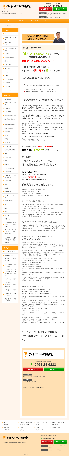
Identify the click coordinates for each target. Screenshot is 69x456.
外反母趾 (7, 164)
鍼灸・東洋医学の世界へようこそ (10, 299)
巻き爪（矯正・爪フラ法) (10, 103)
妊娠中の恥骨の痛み (10, 124)
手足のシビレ (8, 219)
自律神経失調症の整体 (10, 115)
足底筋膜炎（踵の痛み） (10, 119)
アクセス (47, 20)
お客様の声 (7, 82)
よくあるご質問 (9, 79)
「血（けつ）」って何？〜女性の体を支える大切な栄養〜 (10, 284)
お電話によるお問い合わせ (10, 38)
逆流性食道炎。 (9, 191)
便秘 (6, 160)
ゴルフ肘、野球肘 (9, 168)
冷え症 (6, 135)
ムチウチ (7, 215)
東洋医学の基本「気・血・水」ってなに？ (10, 294)
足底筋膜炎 (7, 108)
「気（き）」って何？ (10, 290)
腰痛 (6, 211)
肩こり (6, 204)
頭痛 (6, 208)
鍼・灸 (6, 61)
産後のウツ (7, 184)
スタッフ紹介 (34, 20)
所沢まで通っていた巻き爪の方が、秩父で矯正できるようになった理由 (10, 272)
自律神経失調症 (9, 200)
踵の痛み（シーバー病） (10, 196)
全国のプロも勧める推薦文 (10, 49)
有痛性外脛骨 (8, 157)
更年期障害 (7, 131)
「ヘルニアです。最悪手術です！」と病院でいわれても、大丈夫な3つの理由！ (10, 240)
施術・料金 (22, 20)
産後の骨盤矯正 (9, 128)
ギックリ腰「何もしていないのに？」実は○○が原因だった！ (10, 231)
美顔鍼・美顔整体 (9, 57)
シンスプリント (9, 142)
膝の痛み (7, 188)
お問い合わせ (8, 86)
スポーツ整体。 (9, 111)
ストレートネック (9, 146)
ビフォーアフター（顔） (9, 43)
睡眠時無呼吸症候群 (10, 150)
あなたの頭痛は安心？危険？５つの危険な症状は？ (10, 224)
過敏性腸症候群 (9, 99)
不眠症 (6, 139)
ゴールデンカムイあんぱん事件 (10, 259)
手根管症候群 (8, 180)
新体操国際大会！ (9, 255)
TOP (9, 20)
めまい (6, 153)
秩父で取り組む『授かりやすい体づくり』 (10, 265)
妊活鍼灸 (7, 53)
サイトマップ (8, 90)
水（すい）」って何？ (10, 279)
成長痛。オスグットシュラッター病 (10, 176)
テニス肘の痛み (9, 171)
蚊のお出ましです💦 (10, 251)
